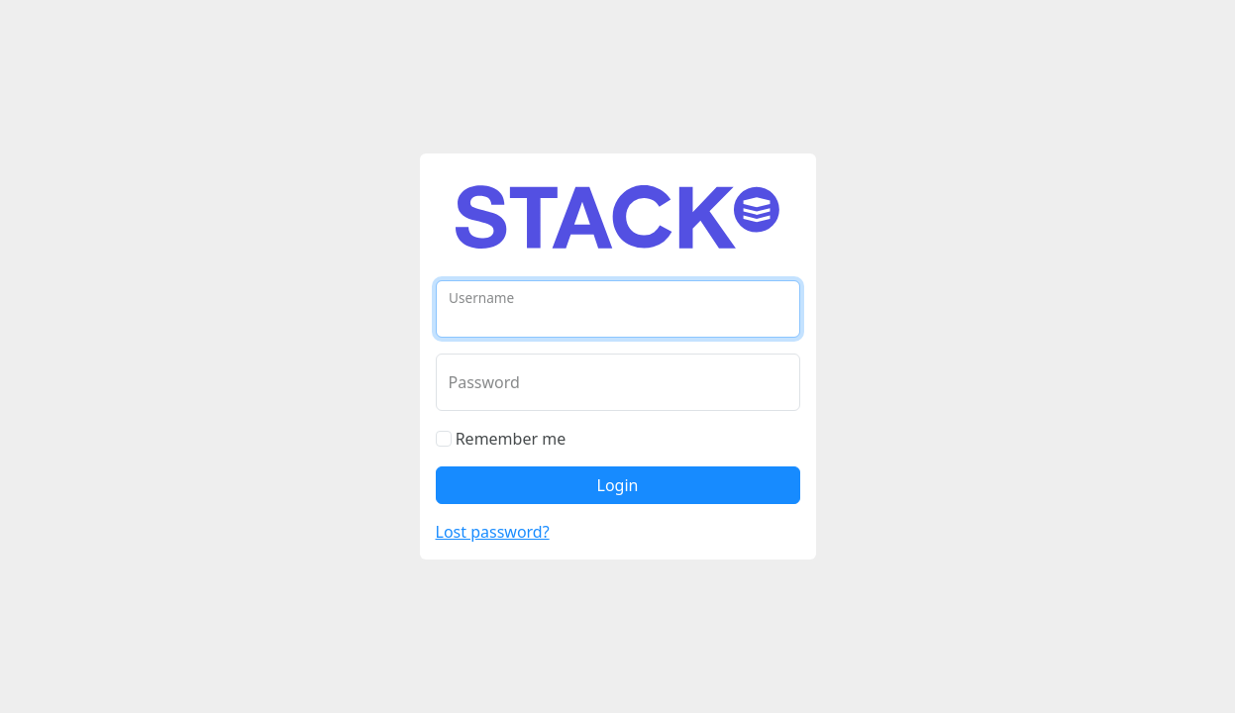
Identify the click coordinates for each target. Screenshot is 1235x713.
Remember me (501, 439)
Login (618, 485)
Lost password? (493, 532)
